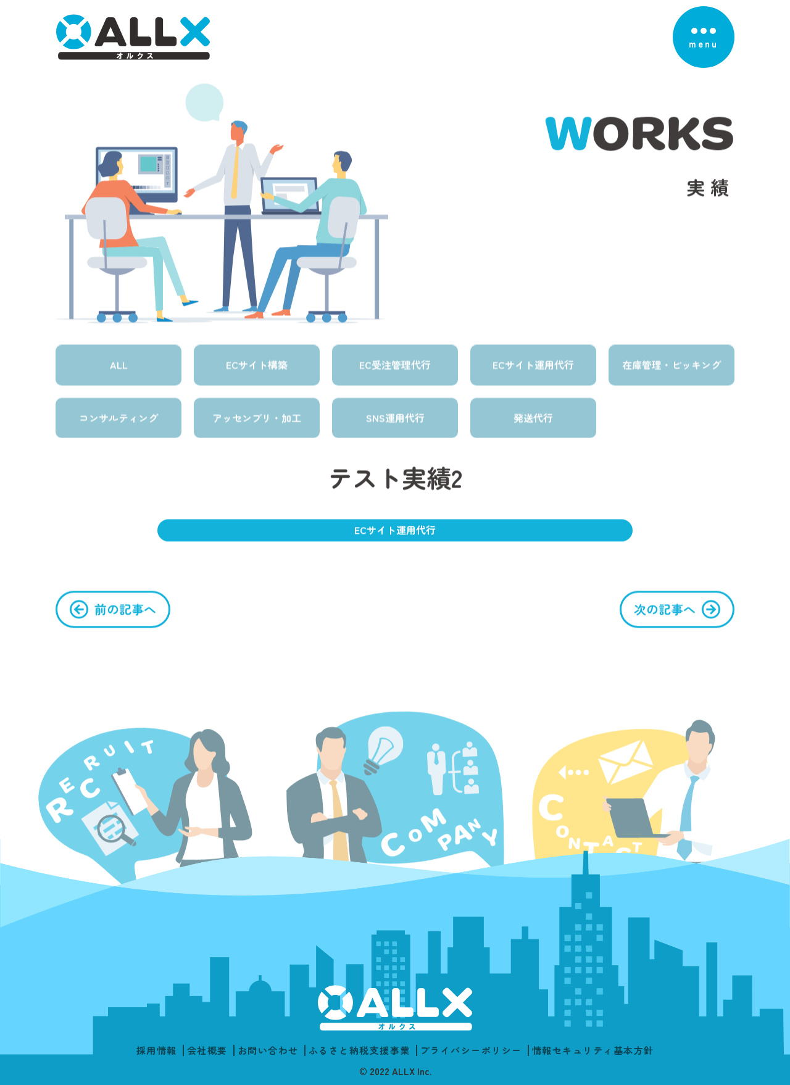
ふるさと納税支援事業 (359, 1050)
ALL (119, 374)
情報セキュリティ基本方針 (593, 1050)
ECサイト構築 (257, 374)
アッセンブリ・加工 (256, 427)
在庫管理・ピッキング (671, 374)
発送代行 (533, 427)
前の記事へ (125, 614)
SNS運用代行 (395, 427)
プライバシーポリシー (471, 1050)
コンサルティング (118, 427)
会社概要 (207, 1050)
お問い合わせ (268, 1050)
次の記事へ (665, 614)
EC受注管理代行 (395, 374)
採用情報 (156, 1050)
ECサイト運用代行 (533, 374)
